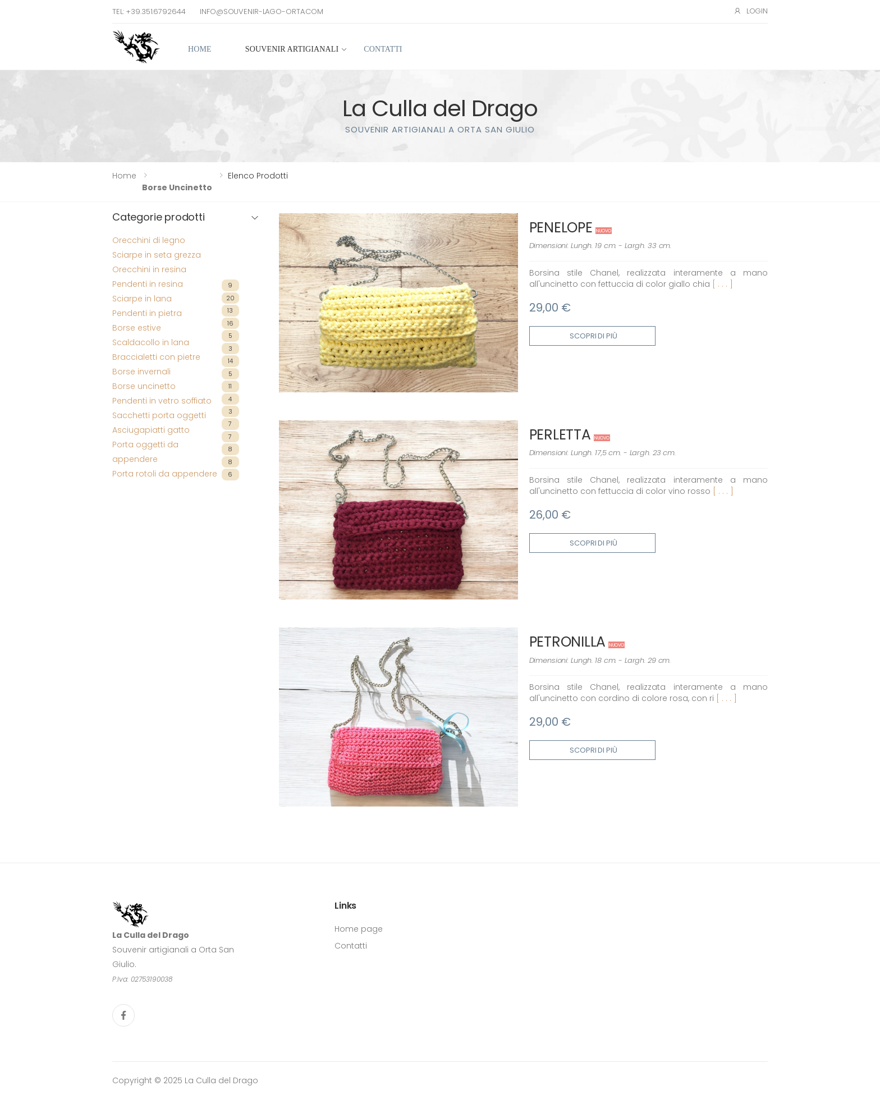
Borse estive (136, 327)
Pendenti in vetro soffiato (162, 400)
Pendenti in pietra (147, 313)
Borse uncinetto (177, 187)
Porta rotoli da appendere (164, 473)
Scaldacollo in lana (150, 342)
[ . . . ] (722, 284)
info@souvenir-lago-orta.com (261, 11)
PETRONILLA (567, 642)
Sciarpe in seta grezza (156, 254)
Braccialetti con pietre (156, 357)
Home (200, 49)
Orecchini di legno (148, 240)
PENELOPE (561, 227)
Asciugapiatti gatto (151, 430)
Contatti (383, 49)
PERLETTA (560, 435)
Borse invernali (141, 371)
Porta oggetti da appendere (145, 452)
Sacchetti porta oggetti (159, 415)
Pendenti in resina (147, 284)
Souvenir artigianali (291, 49)
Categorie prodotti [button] (158, 217)
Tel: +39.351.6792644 (148, 11)
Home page (358, 928)
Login (751, 11)
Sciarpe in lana (142, 298)
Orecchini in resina (149, 269)
